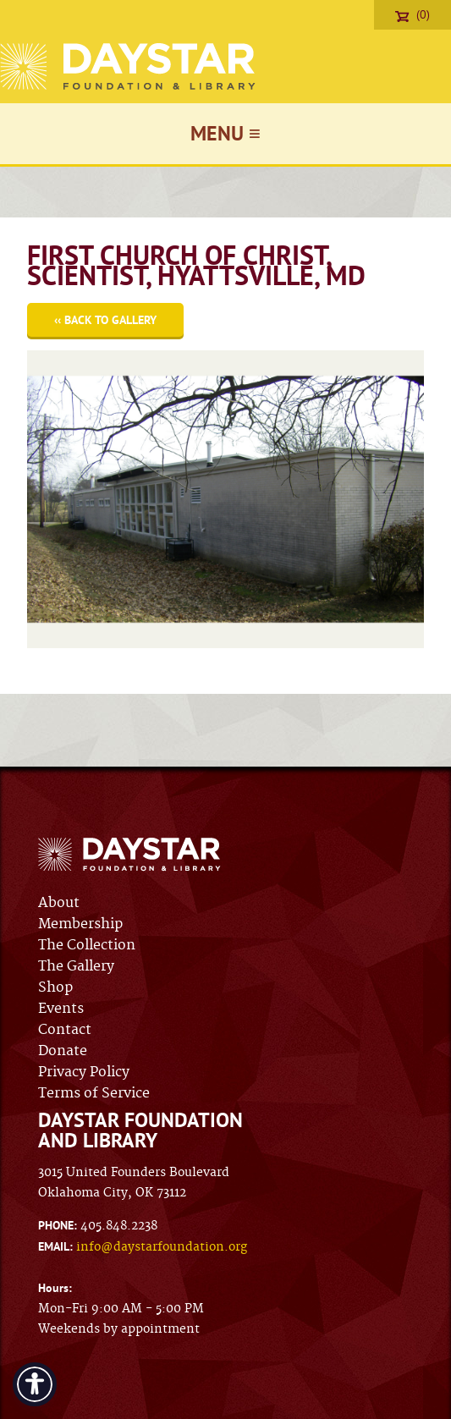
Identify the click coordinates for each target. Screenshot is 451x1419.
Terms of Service (94, 1093)
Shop (55, 987)
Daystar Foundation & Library (129, 66)
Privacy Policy (83, 1072)
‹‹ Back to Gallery (105, 319)
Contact (64, 1029)
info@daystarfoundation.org (161, 1247)
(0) (412, 14)
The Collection (86, 945)
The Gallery (76, 966)
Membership (80, 924)
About (59, 902)
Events (61, 1008)
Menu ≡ (225, 133)
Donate (62, 1050)
